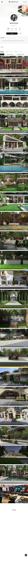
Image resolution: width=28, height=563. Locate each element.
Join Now (25, 1)
